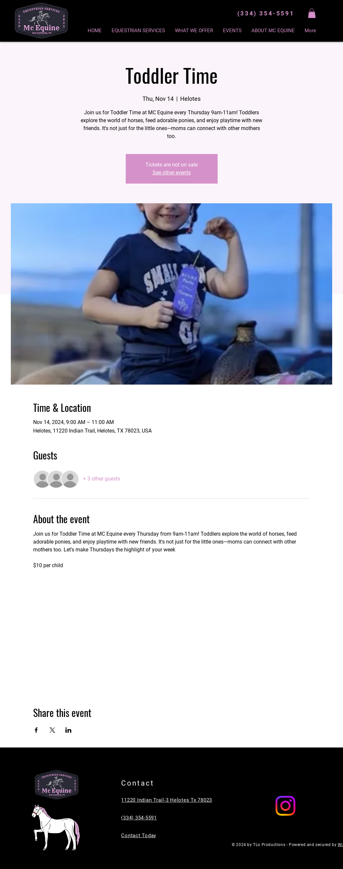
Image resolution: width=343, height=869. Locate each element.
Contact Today (138, 835)
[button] (312, 13)
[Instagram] (285, 805)
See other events (172, 172)
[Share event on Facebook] (36, 730)
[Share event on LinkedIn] (68, 730)
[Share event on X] (52, 730)
